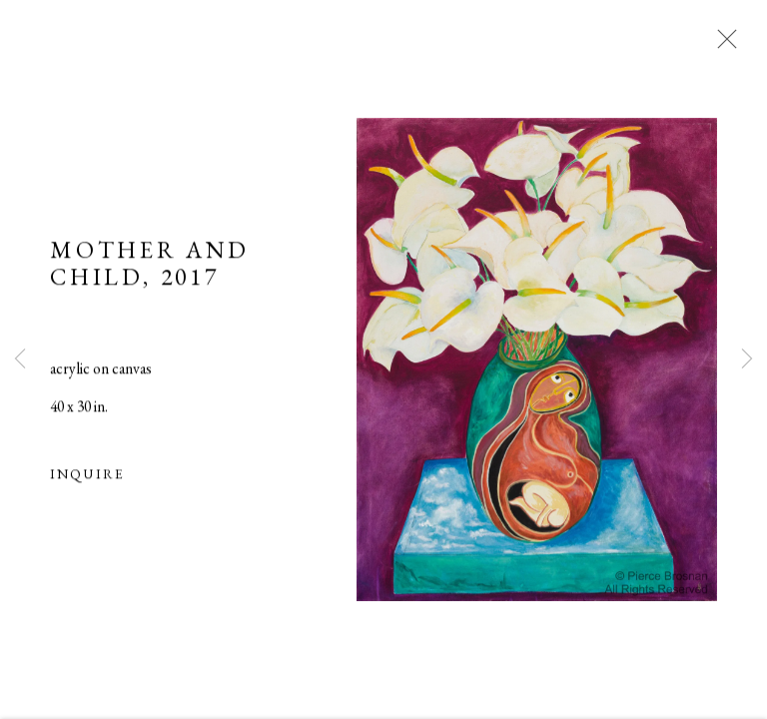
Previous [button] (20, 359)
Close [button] (722, 45)
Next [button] (747, 359)
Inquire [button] (87, 475)
